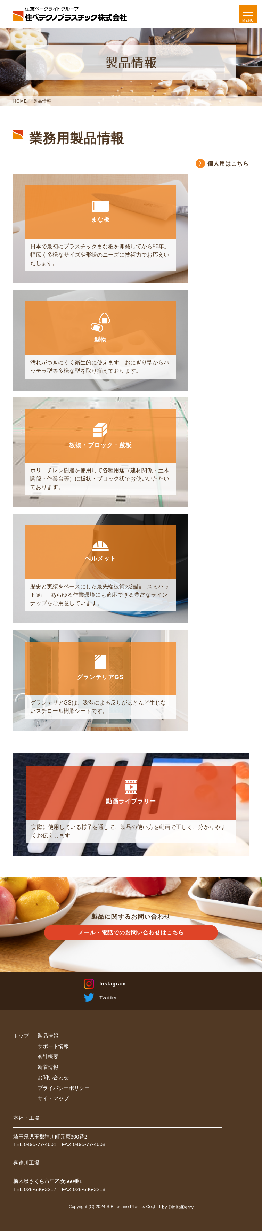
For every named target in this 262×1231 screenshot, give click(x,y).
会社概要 (48, 1057)
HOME (20, 101)
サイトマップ (53, 1098)
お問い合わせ (53, 1077)
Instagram (112, 984)
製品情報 (48, 1036)
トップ (21, 1036)
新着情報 (48, 1067)
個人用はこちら (228, 164)
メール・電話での (131, 932)
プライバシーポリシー (64, 1088)
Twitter (108, 997)
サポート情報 (53, 1046)
